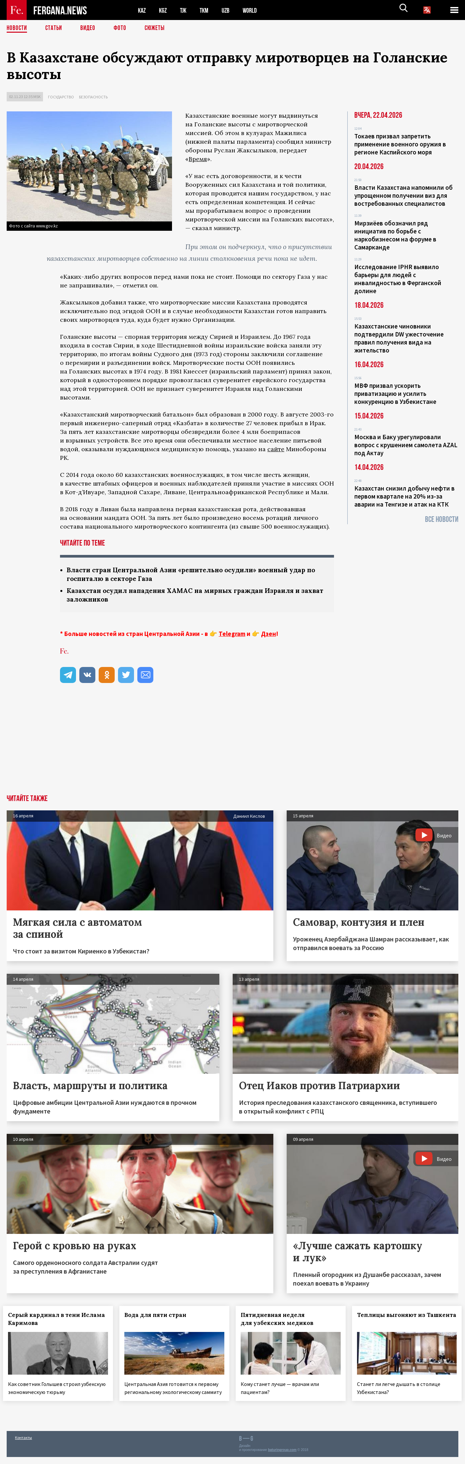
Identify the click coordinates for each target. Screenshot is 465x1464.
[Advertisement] (233, 746)
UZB (230, 10)
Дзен (268, 635)
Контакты (23, 1444)
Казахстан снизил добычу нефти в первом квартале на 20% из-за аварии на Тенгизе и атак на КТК (404, 496)
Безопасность (93, 96)
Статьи (55, 28)
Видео (90, 28)
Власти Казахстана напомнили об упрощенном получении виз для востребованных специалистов (403, 195)
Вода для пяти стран (159, 1316)
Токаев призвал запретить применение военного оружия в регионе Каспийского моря (400, 144)
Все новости (441, 519)
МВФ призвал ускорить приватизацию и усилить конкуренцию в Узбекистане (395, 394)
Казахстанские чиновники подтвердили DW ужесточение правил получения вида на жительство (399, 338)
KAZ (142, 10)
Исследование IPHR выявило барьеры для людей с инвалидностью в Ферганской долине (397, 279)
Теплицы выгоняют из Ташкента (390, 1320)
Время (198, 159)
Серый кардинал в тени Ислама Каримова (48, 1320)
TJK (185, 10)
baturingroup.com (282, 1457)
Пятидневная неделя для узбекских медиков (280, 1320)
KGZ (164, 10)
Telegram (232, 635)
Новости (17, 28)
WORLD (255, 10)
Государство (61, 96)
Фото (122, 28)
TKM (207, 10)
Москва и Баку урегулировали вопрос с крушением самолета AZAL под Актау (405, 445)
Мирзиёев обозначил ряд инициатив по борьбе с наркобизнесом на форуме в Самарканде (395, 235)
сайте (275, 449)
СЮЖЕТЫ (158, 28)
